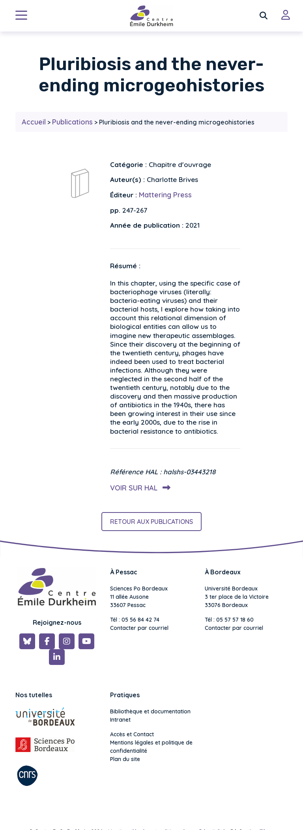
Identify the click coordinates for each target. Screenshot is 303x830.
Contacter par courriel (139, 627)
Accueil (34, 121)
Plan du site (125, 759)
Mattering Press (165, 194)
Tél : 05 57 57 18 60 (229, 619)
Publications (72, 121)
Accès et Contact (132, 734)
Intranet (120, 719)
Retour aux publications (151, 521)
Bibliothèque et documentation (150, 711)
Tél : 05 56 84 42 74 (134, 619)
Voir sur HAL (138, 487)
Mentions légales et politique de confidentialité (151, 746)
